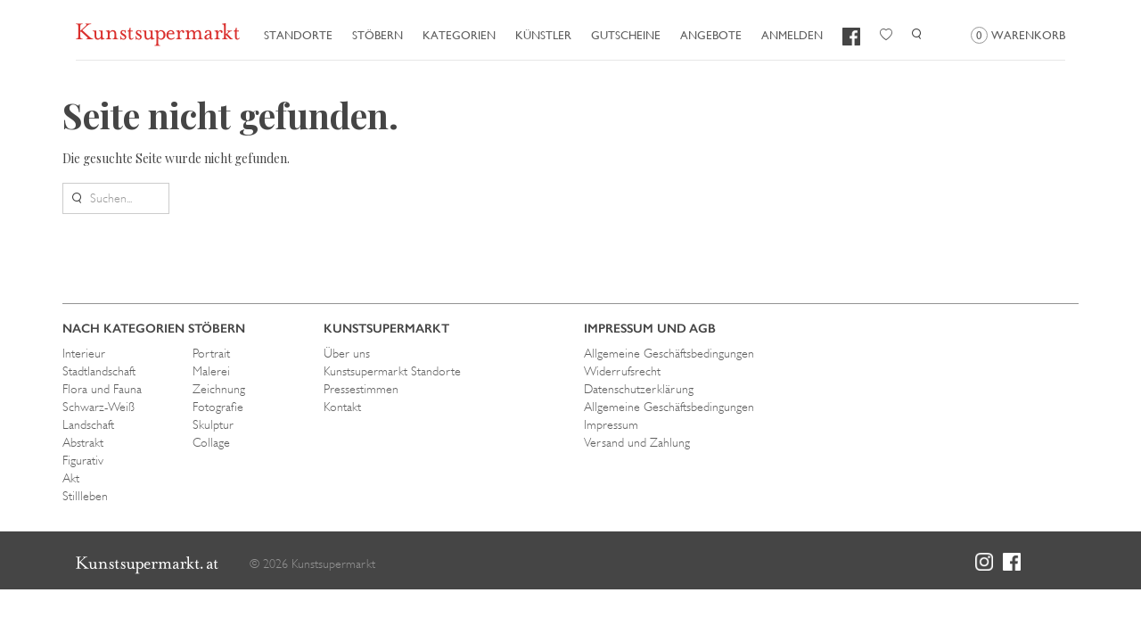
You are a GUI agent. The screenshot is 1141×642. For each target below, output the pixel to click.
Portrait (211, 353)
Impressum (611, 424)
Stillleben (85, 496)
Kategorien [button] (459, 35)
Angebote (711, 35)
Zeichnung (219, 389)
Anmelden (792, 35)
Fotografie (218, 406)
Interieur (83, 353)
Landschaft (88, 424)
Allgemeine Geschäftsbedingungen (669, 353)
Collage (211, 442)
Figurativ (82, 460)
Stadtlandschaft (98, 371)
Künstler (543, 35)
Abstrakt (82, 442)
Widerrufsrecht (622, 371)
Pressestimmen (361, 389)
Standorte (298, 35)
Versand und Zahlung (637, 442)
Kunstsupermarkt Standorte (392, 371)
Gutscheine (626, 35)
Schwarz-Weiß (98, 406)
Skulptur (213, 424)
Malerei (211, 371)
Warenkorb (1018, 35)
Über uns (347, 353)
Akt (70, 478)
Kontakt (342, 406)
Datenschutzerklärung (639, 389)
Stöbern (377, 35)
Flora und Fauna (102, 389)
